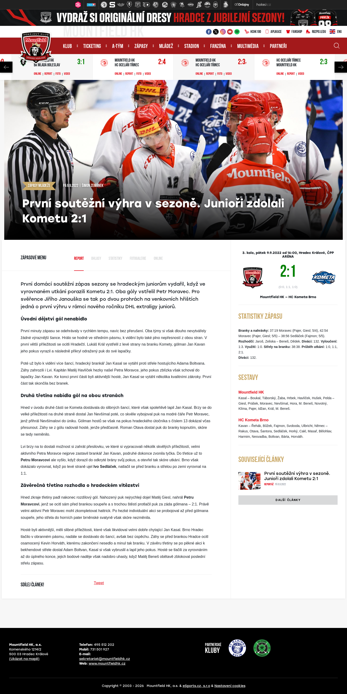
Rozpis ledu (316, 32)
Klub (67, 46)
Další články (288, 500)
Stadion (191, 46)
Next (341, 67)
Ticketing (92, 46)
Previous (6, 67)
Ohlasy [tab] (96, 258)
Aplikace (273, 32)
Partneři (278, 46)
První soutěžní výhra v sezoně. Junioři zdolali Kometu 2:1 (297, 476)
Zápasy (141, 46)
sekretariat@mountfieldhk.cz (104, 659)
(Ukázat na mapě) (24, 659)
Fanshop (293, 32)
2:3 (242, 62)
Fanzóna (218, 46)
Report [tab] (79, 258)
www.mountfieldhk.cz (107, 664)
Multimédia (248, 46)
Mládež (166, 46)
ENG (336, 32)
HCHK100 (252, 32)
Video (67, 74)
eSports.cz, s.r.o (196, 686)
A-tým (117, 46)
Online (37, 74)
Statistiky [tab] (115, 258)
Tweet (99, 583)
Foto (58, 74)
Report (48, 74)
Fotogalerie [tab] (138, 258)
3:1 (81, 62)
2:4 (162, 62)
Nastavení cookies (229, 686)
